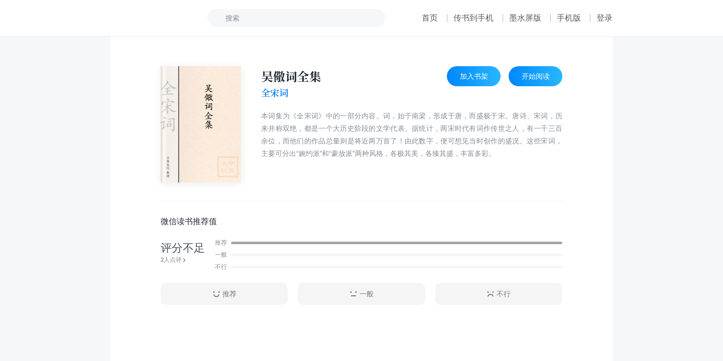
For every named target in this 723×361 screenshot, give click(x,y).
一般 (361, 294)
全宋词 (274, 92)
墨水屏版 (525, 18)
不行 (499, 294)
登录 (604, 18)
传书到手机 (473, 18)
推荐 (224, 294)
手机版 (569, 18)
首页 (430, 18)
